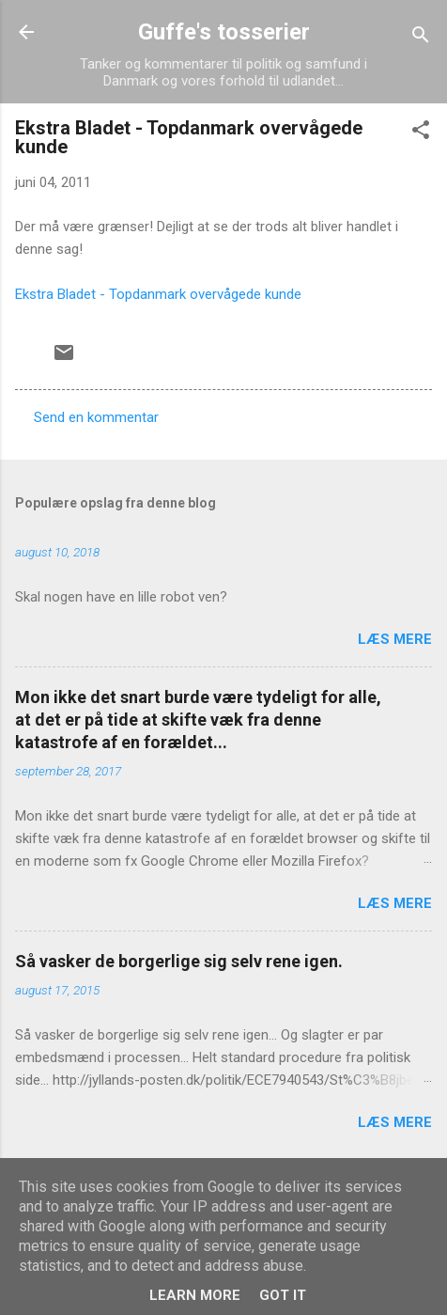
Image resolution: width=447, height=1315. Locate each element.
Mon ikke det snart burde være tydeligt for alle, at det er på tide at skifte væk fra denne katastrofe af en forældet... (198, 719)
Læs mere (395, 639)
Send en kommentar (96, 417)
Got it (282, 1295)
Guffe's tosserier (224, 32)
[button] (420, 133)
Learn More (194, 1295)
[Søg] (420, 38)
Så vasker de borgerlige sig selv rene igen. (179, 961)
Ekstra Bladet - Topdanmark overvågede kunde (158, 294)
